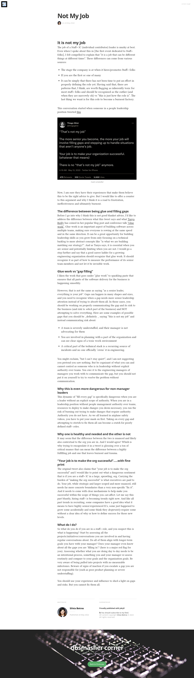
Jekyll (122, 608)
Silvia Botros (122, 615)
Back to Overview (97, 664)
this (79, 111)
